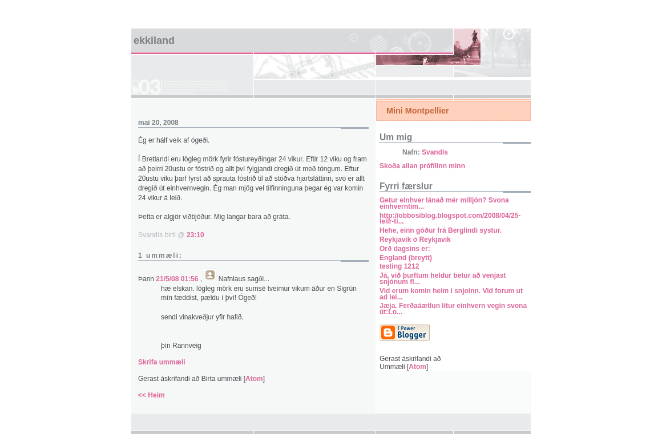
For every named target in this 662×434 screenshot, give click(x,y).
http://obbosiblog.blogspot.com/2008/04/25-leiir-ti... (450, 219)
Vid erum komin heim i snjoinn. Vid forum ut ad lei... (451, 294)
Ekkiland (154, 40)
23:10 (195, 235)
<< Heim (151, 395)
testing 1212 (399, 266)
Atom (254, 379)
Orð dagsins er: (405, 249)
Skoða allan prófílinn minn (422, 166)
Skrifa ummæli (161, 362)
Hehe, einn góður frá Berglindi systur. (441, 230)
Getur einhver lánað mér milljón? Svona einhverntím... (444, 203)
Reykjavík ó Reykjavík (415, 240)
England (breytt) (406, 258)
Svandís (435, 152)
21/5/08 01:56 (178, 279)
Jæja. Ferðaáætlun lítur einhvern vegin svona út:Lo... (453, 309)
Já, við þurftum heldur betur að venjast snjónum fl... (443, 278)
